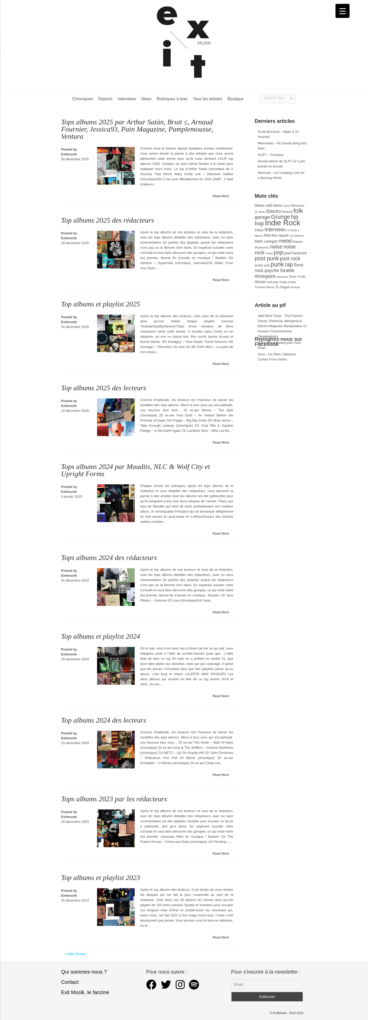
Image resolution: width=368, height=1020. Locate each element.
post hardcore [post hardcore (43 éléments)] (295, 253)
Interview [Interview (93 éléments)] (275, 229)
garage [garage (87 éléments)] (262, 217)
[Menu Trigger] (342, 11)
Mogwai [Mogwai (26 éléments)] (297, 241)
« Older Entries (75, 954)
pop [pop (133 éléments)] (278, 252)
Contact (70, 982)
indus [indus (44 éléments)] (259, 230)
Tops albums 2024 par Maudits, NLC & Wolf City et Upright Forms (135, 470)
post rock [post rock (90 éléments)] (290, 258)
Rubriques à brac (172, 99)
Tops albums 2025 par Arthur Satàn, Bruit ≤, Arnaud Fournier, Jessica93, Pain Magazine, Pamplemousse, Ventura (137, 129)
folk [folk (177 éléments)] (298, 210)
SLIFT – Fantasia (270, 155)
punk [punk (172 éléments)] (277, 264)
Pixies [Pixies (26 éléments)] (269, 253)
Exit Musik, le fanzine (85, 992)
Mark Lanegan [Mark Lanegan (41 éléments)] (266, 241)
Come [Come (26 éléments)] (286, 205)
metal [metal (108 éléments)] (285, 241)
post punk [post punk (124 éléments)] (267, 258)
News (146, 99)
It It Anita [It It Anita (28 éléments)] (291, 230)
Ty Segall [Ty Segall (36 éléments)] (283, 287)
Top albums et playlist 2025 (100, 304)
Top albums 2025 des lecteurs (103, 388)
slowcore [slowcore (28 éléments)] (282, 276)
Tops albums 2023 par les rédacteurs (114, 799)
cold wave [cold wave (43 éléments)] (273, 205)
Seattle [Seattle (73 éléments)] (287, 270)
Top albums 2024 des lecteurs (103, 720)
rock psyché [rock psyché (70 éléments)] (267, 270)
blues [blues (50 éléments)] (259, 205)
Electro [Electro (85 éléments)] (273, 211)
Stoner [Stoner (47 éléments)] (260, 281)
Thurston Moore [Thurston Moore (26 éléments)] (265, 287)
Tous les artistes (207, 99)
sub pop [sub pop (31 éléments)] (272, 282)
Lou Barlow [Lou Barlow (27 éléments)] (296, 235)
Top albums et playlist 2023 (100, 878)
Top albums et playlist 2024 (100, 636)
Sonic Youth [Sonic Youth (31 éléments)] (297, 276)
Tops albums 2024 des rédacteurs (109, 558)
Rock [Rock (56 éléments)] (298, 265)
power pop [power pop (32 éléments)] (262, 265)
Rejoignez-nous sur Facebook (278, 341)
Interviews (127, 99)
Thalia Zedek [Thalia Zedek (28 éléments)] (287, 282)
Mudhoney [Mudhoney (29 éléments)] (262, 247)
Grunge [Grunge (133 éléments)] (280, 217)
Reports (105, 99)
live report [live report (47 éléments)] (279, 235)
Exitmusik (69, 154)
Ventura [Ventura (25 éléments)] (295, 287)
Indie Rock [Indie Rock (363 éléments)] (282, 222)
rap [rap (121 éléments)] (289, 264)
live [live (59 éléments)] (267, 235)
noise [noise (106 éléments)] (276, 246)
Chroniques (82, 99)
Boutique (235, 99)
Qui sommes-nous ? (84, 972)
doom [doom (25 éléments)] (261, 211)
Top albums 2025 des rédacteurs (107, 220)
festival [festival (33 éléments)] (287, 212)
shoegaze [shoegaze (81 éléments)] (265, 276)
